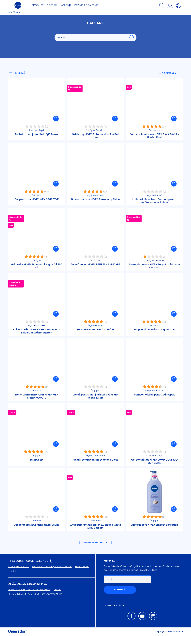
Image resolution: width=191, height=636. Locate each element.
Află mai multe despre (27, 583)
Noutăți (65, 5)
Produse (38, 5)
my (109, 560)
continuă (120, 589)
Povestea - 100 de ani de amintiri (29, 589)
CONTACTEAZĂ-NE (52, 594)
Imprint (12, 571)
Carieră (57, 589)
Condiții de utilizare (18, 566)
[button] (56, 118)
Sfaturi (52, 5)
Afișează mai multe (95, 542)
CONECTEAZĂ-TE (114, 605)
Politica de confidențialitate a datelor (52, 566)
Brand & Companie (86, 5)
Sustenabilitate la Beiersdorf (23, 594)
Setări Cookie (82, 566)
